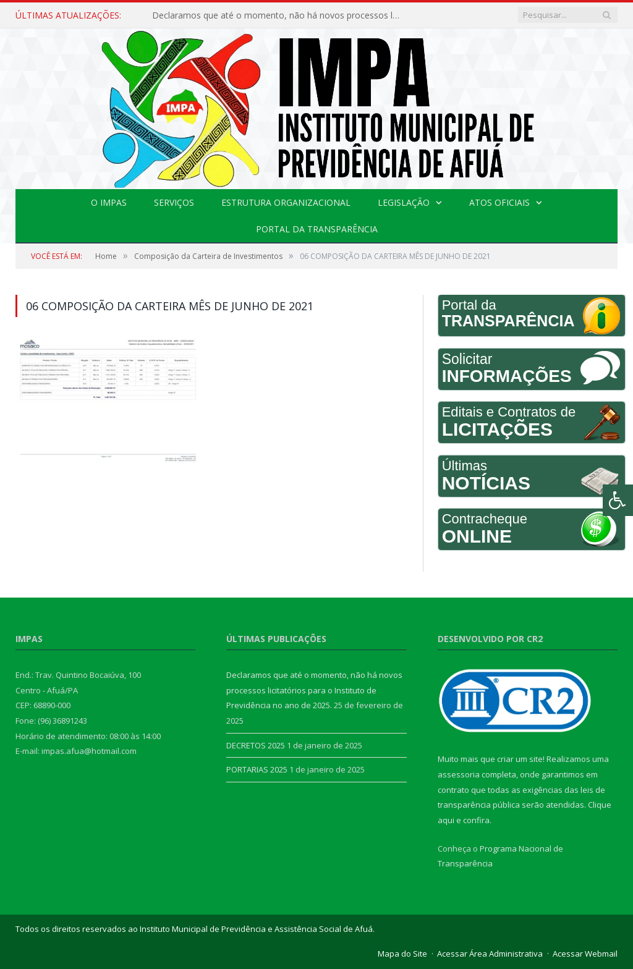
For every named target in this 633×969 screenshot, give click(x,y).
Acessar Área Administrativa (490, 953)
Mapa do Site (402, 953)
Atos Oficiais (499, 202)
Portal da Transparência (317, 229)
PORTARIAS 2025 (256, 769)
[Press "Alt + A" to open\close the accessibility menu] (618, 500)
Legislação (404, 202)
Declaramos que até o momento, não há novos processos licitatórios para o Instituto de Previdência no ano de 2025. (279, 15)
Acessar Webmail (585, 953)
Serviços (174, 202)
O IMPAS (109, 202)
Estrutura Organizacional (285, 202)
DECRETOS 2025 (255, 745)
